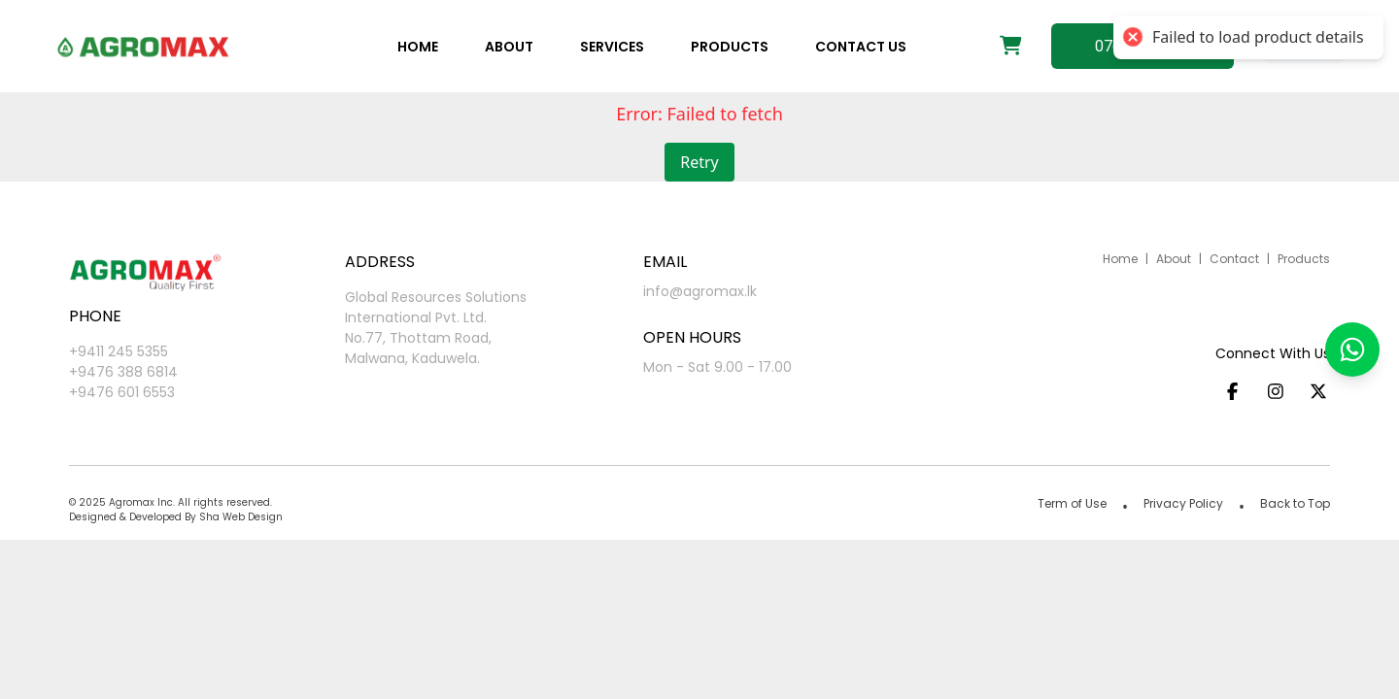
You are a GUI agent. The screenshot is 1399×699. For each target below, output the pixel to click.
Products (729, 46)
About (509, 46)
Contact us (860, 46)
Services (612, 46)
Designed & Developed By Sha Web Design (176, 517)
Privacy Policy (1183, 503)
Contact (1234, 258)
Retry (699, 162)
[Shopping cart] (1011, 46)
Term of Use (1072, 503)
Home (417, 46)
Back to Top (1295, 503)
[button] (1352, 349)
